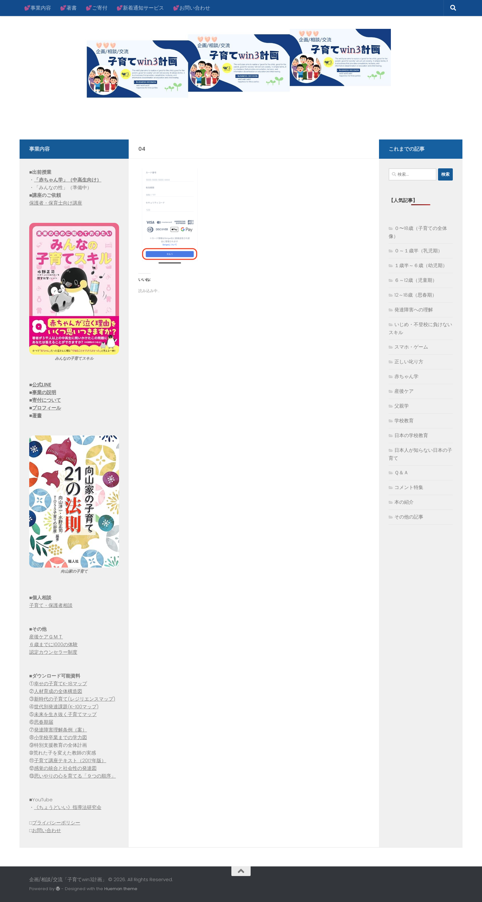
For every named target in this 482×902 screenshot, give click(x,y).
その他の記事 (408, 516)
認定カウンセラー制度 (53, 652)
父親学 (401, 405)
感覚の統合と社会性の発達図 (65, 768)
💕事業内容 (37, 8)
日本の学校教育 (411, 435)
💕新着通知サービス (140, 8)
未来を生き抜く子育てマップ (65, 714)
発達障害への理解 (413, 309)
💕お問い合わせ (191, 8)
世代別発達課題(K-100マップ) (66, 706)
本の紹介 (404, 502)
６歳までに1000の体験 (53, 644)
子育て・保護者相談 (51, 605)
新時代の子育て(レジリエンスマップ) (74, 698)
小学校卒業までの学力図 (60, 737)
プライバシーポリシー (56, 822)
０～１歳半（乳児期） (418, 250)
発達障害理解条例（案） (60, 729)
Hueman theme (120, 889)
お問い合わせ (46, 830)
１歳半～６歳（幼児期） (420, 265)
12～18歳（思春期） (415, 294)
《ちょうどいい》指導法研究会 (67, 807)
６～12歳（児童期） (415, 280)
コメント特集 (408, 487)
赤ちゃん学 (406, 376)
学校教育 (404, 420)
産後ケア (404, 391)
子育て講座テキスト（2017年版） (70, 760)
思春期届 (43, 722)
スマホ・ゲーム (411, 346)
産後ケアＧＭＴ (46, 636)
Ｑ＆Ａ (401, 472)
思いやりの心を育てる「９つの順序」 (75, 775)
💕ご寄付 (97, 8)
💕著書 (68, 8)
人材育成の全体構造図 (58, 691)
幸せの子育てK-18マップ (60, 683)
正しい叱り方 (408, 361)
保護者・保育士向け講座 (55, 202)
